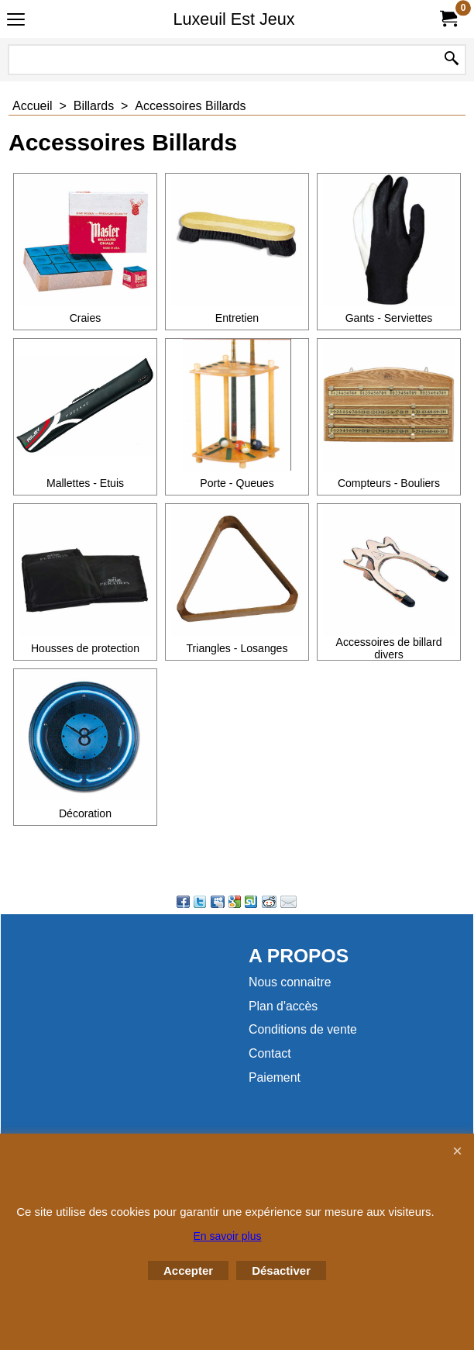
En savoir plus (228, 1236)
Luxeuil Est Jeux (233, 19)
